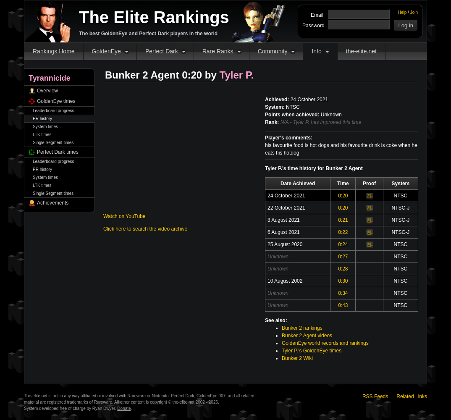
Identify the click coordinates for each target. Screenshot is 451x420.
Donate (124, 408)
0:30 (343, 281)
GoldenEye (106, 51)
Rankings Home (54, 51)
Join (414, 12)
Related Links (411, 396)
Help (402, 12)
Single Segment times (53, 142)
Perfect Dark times (58, 152)
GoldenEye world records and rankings (325, 343)
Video (369, 196)
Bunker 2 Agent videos (307, 336)
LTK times (42, 134)
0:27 (343, 257)
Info (316, 51)
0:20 (343, 196)
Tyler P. (237, 75)
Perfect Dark (161, 51)
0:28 (343, 269)
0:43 (343, 305)
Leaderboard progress (53, 110)
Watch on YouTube (124, 216)
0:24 (343, 244)
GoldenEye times (56, 101)
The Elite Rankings (154, 17)
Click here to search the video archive (145, 229)
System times (45, 126)
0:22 (343, 232)
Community (273, 51)
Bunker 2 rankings (302, 328)
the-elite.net (361, 51)
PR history (42, 118)
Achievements (52, 203)
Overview (47, 91)
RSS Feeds (375, 396)
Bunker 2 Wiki (297, 358)
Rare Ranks (217, 51)
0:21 (343, 220)
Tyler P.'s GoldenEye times (311, 351)
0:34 (343, 293)
